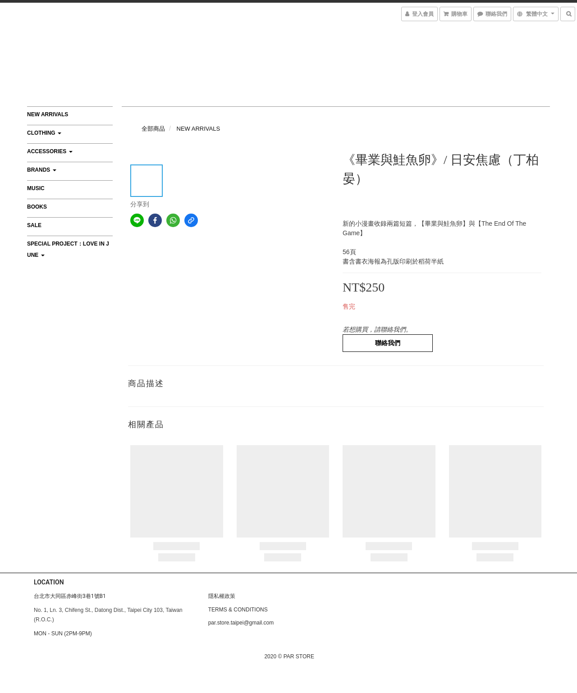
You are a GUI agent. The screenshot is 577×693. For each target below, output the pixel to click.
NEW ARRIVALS (47, 114)
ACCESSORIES (50, 151)
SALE (34, 225)
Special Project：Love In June (68, 249)
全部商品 (153, 128)
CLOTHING (44, 133)
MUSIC (36, 188)
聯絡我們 (387, 342)
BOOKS (37, 207)
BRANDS (41, 170)
